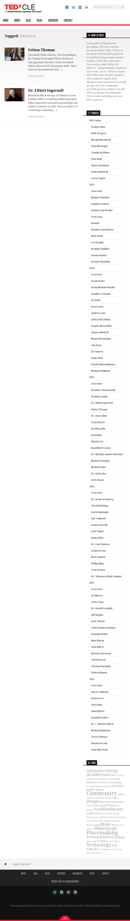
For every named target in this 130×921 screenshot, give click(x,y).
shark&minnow (111, 905)
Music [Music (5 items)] (105, 824)
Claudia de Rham (100, 152)
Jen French (97, 306)
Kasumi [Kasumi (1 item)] (110, 817)
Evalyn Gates (98, 127)
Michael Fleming (100, 460)
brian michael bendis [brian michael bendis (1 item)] (104, 779)
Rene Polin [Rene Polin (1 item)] (92, 841)
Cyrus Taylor (98, 178)
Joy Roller (96, 435)
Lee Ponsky (97, 242)
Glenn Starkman (100, 165)
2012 (91, 486)
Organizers (78, 873)
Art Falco (96, 300)
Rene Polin (97, 236)
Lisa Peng (96, 345)
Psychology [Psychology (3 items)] (116, 837)
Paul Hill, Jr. (98, 647)
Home (6, 20)
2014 (91, 268)
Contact (68, 20)
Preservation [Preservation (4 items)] (97, 837)
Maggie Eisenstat (100, 197)
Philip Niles (97, 563)
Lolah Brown (98, 550)
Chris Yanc (96, 704)
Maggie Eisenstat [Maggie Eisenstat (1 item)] (112, 821)
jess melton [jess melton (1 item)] (100, 817)
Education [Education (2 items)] (117, 801)
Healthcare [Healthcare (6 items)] (113, 809)
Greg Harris (98, 422)
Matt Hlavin (97, 640)
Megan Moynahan (101, 338)
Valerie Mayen (99, 672)
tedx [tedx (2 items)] (114, 845)
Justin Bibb (97, 537)
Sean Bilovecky (99, 749)
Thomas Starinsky (101, 666)
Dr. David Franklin (101, 608)
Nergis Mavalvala (101, 139)
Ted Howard (98, 659)
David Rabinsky (99, 512)
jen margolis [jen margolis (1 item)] (107, 813)
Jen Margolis (98, 428)
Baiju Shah (97, 358)
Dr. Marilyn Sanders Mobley (107, 454)
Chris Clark (97, 602)
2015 (91, 184)
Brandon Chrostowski (103, 390)
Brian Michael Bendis (103, 287)
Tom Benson (98, 569)
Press (92, 873)
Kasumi (95, 223)
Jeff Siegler (97, 615)
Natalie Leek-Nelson (102, 229)
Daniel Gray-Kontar (102, 210)
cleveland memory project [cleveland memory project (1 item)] (99, 786)
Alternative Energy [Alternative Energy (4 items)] (102, 771)
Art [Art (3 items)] (113, 775)
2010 (91, 679)
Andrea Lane (98, 313)
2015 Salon (95, 120)
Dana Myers (97, 711)
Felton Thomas (41, 50)
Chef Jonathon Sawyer (103, 627)
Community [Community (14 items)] (102, 793)
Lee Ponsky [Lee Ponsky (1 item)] (92, 821)
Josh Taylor (97, 531)
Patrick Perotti (99, 743)
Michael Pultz (98, 467)
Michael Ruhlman (100, 730)
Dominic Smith (99, 396)
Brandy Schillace (100, 248)
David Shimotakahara (103, 364)
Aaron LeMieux (99, 692)
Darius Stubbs (99, 255)
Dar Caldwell (98, 518)
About (17, 20)
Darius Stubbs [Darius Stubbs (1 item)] (112, 798)
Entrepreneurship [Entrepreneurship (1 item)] (95, 805)
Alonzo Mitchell (99, 332)
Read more (37, 75)
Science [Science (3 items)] (102, 841)
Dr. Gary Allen (99, 415)
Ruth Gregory (98, 133)
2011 (91, 582)
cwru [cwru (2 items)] (120, 794)
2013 (91, 377)
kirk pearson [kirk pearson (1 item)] (120, 817)
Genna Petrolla (99, 525)
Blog (28, 20)
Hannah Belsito (99, 634)
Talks (39, 20)
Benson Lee (97, 698)
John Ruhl (96, 159)
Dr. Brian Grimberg (102, 499)
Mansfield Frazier (101, 448)
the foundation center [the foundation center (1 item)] (108, 849)
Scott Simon (97, 480)
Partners (53, 20)
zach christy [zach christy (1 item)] (96, 853)
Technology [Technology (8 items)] (99, 844)
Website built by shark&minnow (65, 881)
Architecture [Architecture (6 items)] (98, 774)
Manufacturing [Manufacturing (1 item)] (93, 825)
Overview (96, 191)
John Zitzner (98, 621)
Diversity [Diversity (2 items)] (105, 801)
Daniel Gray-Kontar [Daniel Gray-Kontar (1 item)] (96, 798)
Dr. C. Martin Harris (102, 724)
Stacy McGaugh (99, 146)
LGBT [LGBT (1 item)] (100, 821)
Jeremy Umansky (100, 261)
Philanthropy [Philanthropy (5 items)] (105, 828)
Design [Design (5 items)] (93, 801)
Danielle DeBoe (99, 717)
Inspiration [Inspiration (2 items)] (94, 813)
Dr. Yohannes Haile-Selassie (106, 576)
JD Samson (97, 351)
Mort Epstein (98, 557)
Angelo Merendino (101, 325)
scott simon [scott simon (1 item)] (114, 841)
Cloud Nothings (99, 505)
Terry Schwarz (99, 736)
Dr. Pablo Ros (98, 473)
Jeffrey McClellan (100, 319)
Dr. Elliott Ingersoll (46, 90)
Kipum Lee (97, 441)
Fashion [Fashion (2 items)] (109, 805)
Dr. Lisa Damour (100, 544)
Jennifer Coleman (101, 293)
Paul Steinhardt (99, 171)
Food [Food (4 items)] (98, 809)
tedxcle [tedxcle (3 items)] (92, 849)
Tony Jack (96, 216)
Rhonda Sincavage (101, 653)
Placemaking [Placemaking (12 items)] (102, 833)
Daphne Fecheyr (100, 204)
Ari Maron (97, 595)
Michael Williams (100, 371)
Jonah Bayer (98, 281)
